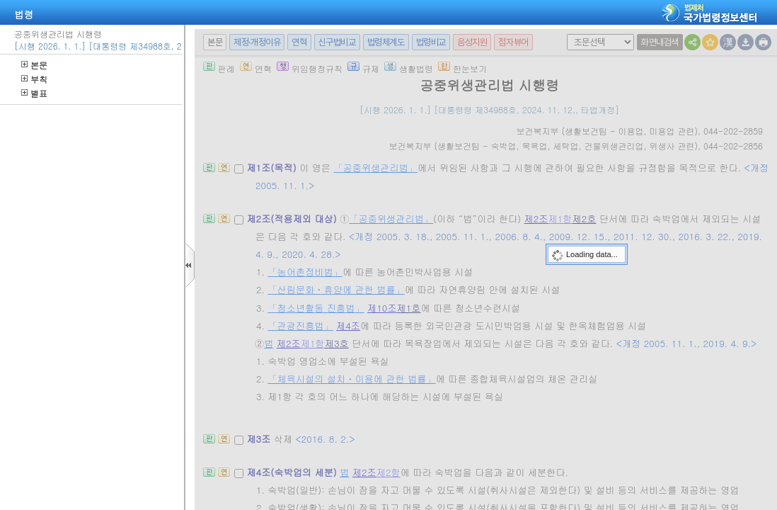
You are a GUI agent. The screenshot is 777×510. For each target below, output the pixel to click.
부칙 (34, 79)
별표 (34, 93)
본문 (34, 65)
